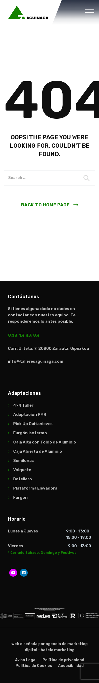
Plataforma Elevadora (35, 488)
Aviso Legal (25, 660)
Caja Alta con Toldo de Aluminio (44, 442)
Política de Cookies (34, 666)
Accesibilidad (71, 666)
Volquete (22, 469)
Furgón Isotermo (30, 433)
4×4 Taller (23, 405)
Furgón (20, 497)
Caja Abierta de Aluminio (37, 451)
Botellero (22, 479)
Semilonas (23, 460)
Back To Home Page (45, 204)
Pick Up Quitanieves (33, 423)
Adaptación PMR (29, 414)
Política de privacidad (63, 660)
